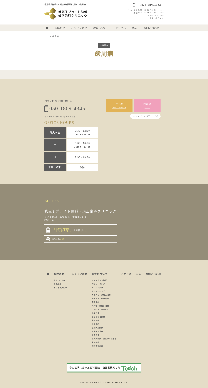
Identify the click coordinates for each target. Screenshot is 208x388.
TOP (46, 36)
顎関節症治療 (97, 346)
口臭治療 (95, 313)
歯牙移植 (95, 342)
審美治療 (95, 320)
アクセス (121, 27)
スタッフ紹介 (79, 27)
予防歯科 (95, 302)
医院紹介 (60, 27)
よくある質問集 (60, 287)
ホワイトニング (98, 291)
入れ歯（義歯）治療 (100, 306)
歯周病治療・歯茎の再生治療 (104, 339)
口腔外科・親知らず (100, 309)
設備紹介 (57, 284)
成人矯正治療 (97, 331)
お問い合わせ (152, 27)
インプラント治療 (99, 280)
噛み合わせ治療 (98, 317)
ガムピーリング (98, 284)
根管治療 (95, 335)
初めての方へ (59, 280)
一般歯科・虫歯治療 (100, 298)
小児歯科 (95, 324)
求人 (135, 27)
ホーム (47, 28)
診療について (101, 27)
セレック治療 (97, 287)
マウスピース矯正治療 (101, 295)
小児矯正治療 (97, 328)
